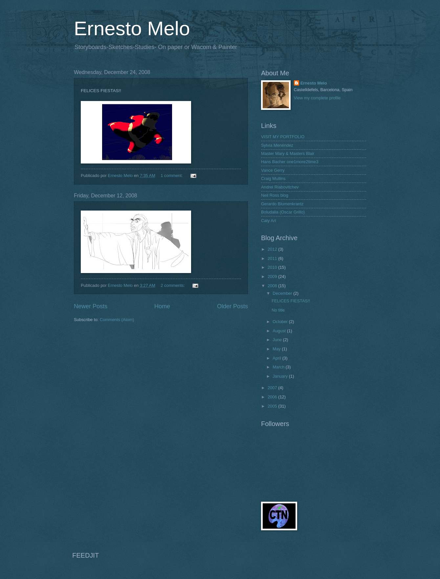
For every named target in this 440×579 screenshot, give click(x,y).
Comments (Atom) (117, 319)
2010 (273, 267)
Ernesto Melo (132, 28)
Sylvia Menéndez (277, 145)
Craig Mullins (273, 178)
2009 (273, 276)
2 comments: (173, 285)
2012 (273, 249)
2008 (273, 285)
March (279, 367)
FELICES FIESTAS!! (291, 300)
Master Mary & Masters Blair (287, 153)
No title (278, 310)
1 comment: (172, 175)
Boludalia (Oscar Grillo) (283, 212)
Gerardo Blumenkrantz (282, 203)
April (277, 358)
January (281, 376)
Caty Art (268, 220)
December (283, 293)
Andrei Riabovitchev (280, 187)
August (280, 330)
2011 (273, 258)
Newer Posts (90, 306)
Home (162, 306)
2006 (273, 396)
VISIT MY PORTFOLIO (282, 136)
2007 (273, 387)
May (277, 348)
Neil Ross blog (274, 195)
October (281, 321)
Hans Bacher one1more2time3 (290, 161)
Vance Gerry (272, 170)
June (278, 339)
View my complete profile (317, 97)
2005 (273, 406)
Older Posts (232, 306)
